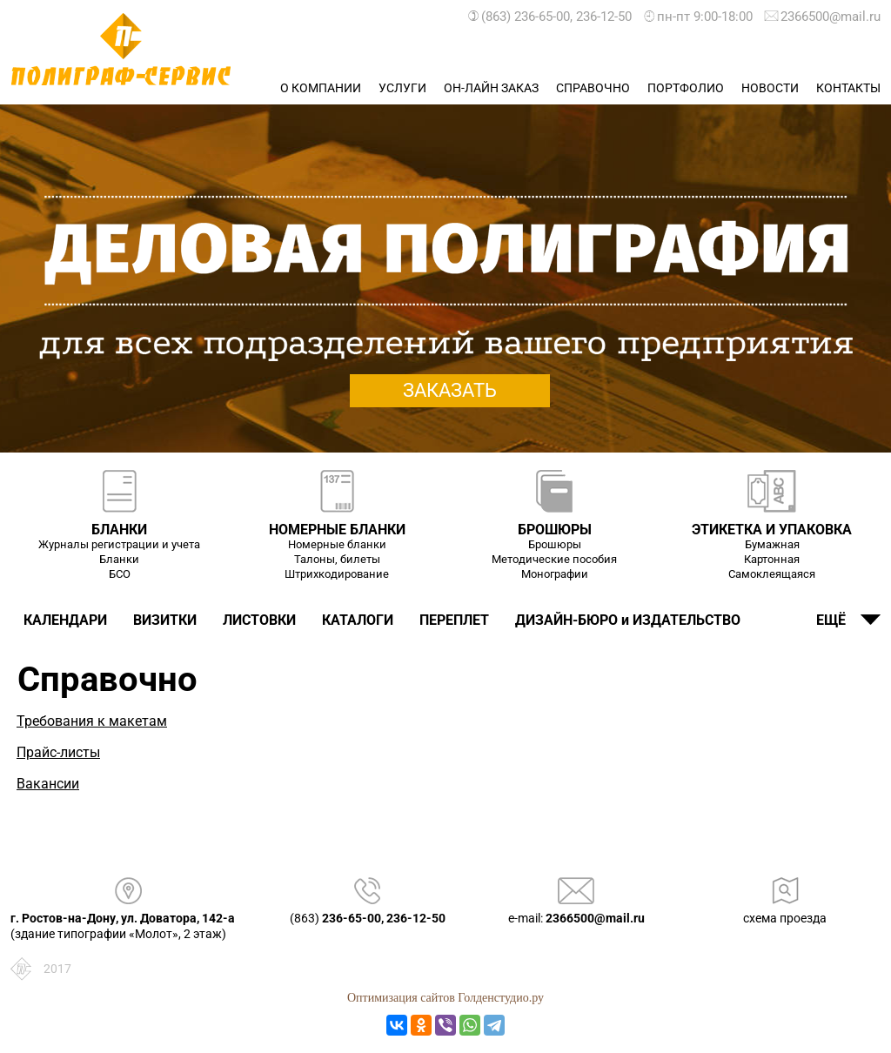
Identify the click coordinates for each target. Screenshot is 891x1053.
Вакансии (48, 783)
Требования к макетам (92, 721)
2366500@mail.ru (818, 16)
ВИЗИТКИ (165, 620)
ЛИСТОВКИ (259, 620)
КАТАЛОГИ (357, 620)
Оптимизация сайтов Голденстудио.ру (445, 997)
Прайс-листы (58, 752)
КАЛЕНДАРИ (65, 620)
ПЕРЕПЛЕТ (454, 620)
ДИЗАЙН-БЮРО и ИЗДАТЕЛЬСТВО (627, 620)
